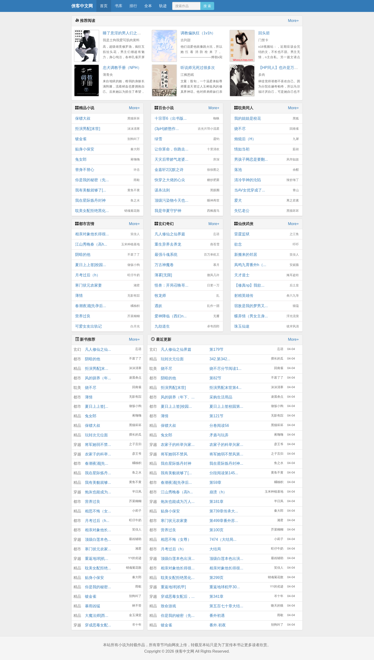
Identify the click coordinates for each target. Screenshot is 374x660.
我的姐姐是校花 (266, 118)
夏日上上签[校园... (107, 265)
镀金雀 (107, 139)
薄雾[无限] (187, 275)
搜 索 (207, 6)
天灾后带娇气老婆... (187, 159)
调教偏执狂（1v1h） (198, 33)
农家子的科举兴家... (177, 445)
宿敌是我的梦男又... (266, 306)
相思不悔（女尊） (176, 539)
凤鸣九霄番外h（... (266, 265)
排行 (133, 6)
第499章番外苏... (223, 521)
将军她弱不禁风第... (226, 454)
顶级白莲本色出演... (177, 559)
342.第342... (219, 359)
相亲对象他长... (98, 530)
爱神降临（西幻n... (187, 316)
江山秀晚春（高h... (107, 244)
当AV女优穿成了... (266, 190)
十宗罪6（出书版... (187, 118)
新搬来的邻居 (266, 254)
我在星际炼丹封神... (226, 463)
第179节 (216, 349)
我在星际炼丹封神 (107, 200)
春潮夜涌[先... (96, 463)
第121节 (216, 416)
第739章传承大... (223, 511)
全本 (148, 6)
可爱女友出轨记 (107, 326)
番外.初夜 (217, 625)
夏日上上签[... (96, 406)
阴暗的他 (107, 254)
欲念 (266, 244)
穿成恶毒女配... (98, 625)
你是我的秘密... (98, 587)
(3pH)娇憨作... (187, 128)
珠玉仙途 (266, 326)
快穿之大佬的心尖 (187, 180)
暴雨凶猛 (92, 606)
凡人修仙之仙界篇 (187, 234)
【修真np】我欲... (266, 285)
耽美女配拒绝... (98, 568)
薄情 (107, 295)
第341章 (216, 596)
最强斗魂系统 (187, 254)
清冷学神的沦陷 (266, 180)
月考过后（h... (97, 521)
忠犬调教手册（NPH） (122, 68)
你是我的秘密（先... (107, 180)
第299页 (216, 578)
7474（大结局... (222, 539)
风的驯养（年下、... (177, 397)
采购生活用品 (220, 397)
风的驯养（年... (98, 378)
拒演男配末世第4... (225, 388)
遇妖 (187, 306)
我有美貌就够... (98, 482)
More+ (293, 21)
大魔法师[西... (96, 616)
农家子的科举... (98, 454)
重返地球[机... (96, 559)
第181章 (216, 502)
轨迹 (163, 6)
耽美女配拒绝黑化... (107, 210)
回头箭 (264, 33)
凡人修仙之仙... (98, 349)
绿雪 (187, 139)
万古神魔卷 (187, 265)
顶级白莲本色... (98, 539)
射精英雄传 (266, 295)
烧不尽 (266, 128)
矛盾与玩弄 (219, 435)
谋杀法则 (187, 190)
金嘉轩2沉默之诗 (187, 169)
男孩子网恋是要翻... (266, 159)
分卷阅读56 (219, 425)
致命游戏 (168, 606)
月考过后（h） (107, 275)
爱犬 (266, 200)
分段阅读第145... (223, 473)
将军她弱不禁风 (174, 454)
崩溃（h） (218, 492)
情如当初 (266, 149)
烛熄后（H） (266, 139)
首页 (104, 6)
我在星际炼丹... (98, 473)
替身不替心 (107, 169)
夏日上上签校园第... (226, 406)
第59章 (215, 482)
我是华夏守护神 (187, 210)
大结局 (215, 549)
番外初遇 (217, 616)
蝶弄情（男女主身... (266, 316)
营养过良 (107, 316)
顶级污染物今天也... (187, 200)
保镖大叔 (107, 118)
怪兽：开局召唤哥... (187, 285)
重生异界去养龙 (187, 244)
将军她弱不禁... (98, 445)
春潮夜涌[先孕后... (107, 306)
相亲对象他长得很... (107, 234)
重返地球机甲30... (224, 587)
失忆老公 (266, 210)
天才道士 (266, 275)
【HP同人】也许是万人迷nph (283, 68)
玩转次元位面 (96, 435)
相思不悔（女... (98, 511)
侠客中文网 (82, 6)
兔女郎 (107, 159)
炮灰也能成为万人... (177, 502)
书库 (118, 6)
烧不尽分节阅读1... (225, 368)
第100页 (216, 530)
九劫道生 (187, 326)
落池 (266, 169)
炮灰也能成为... (98, 492)
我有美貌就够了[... (107, 190)
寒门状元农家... (98, 549)
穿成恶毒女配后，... (177, 596)
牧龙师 (187, 295)
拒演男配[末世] (107, 128)
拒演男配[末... (96, 368)
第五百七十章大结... (226, 606)
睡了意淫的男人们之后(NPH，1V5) (132, 33)
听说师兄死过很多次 (198, 68)
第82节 (215, 378)
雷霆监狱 (266, 234)
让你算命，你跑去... (187, 149)
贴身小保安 (107, 149)
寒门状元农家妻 (107, 285)
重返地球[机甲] (173, 587)
